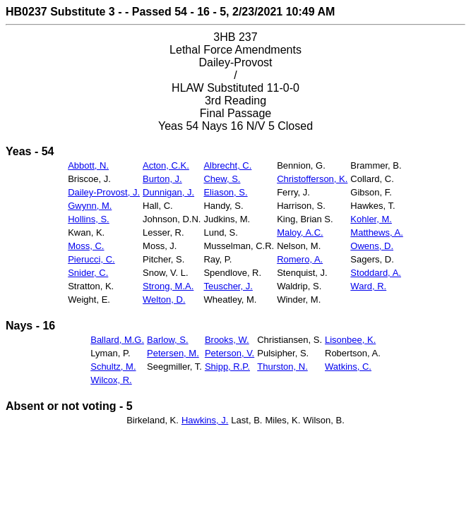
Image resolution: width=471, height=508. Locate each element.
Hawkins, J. (204, 420)
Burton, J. (162, 179)
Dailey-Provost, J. (104, 192)
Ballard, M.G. (117, 339)
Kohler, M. (371, 219)
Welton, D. (164, 299)
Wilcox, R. (111, 380)
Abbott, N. (88, 165)
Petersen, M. (173, 353)
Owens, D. (371, 246)
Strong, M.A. (168, 286)
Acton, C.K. (166, 165)
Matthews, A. (376, 232)
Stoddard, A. (375, 272)
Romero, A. (300, 259)
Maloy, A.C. (300, 232)
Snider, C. (88, 272)
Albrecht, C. (227, 165)
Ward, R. (368, 286)
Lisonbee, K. (350, 339)
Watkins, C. (348, 366)
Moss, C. (86, 246)
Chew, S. (221, 179)
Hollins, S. (88, 219)
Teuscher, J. (227, 286)
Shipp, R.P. (227, 366)
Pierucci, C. (91, 259)
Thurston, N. (282, 366)
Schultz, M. (113, 366)
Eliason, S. (225, 192)
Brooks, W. (227, 339)
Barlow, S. (168, 339)
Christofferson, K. (312, 179)
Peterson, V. (229, 353)
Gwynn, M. (90, 205)
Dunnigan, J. (168, 192)
